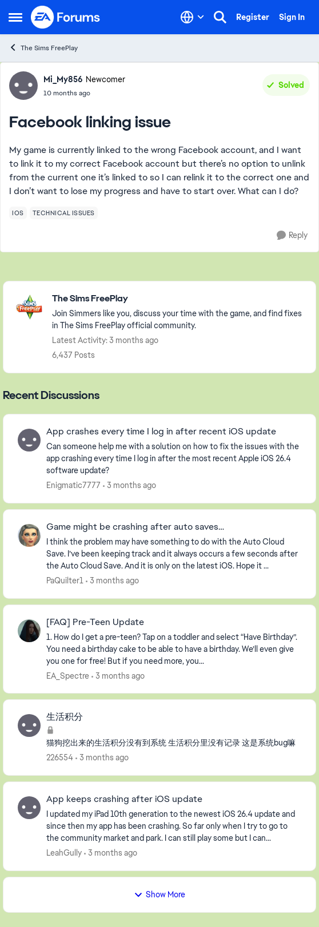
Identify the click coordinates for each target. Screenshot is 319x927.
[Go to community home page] (66, 17)
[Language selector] (192, 17)
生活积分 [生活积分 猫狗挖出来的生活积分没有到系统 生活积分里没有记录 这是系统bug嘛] (64, 717)
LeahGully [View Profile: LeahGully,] (64, 853)
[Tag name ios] (18, 213)
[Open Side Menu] (15, 17)
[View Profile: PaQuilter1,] (29, 535)
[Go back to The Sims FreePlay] (178, 299)
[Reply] (292, 235)
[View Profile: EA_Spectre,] (29, 630)
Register (252, 17)
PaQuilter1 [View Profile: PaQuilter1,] (64, 580)
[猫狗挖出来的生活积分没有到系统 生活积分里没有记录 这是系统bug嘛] (173, 743)
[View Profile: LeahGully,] (29, 807)
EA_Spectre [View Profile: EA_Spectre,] (67, 675)
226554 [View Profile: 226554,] (59, 757)
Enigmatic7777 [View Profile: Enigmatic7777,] (73, 485)
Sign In (292, 17)
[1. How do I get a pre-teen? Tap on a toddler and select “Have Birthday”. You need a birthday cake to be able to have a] (173, 649)
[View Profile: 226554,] (29, 725)
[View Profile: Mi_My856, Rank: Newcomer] (23, 85)
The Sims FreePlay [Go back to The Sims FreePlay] (43, 48)
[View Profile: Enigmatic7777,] (29, 440)
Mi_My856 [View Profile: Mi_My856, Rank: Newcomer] (63, 79)
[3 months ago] (129, 485)
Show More (159, 894)
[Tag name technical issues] (64, 213)
